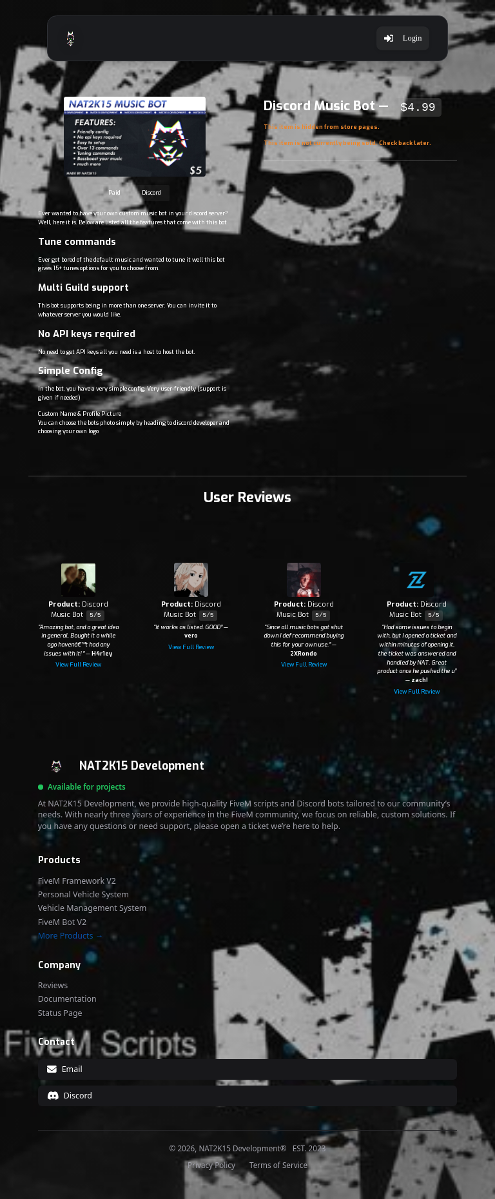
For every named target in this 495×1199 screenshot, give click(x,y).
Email (64, 1069)
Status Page (60, 1013)
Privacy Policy (211, 1165)
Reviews (53, 985)
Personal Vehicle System (83, 895)
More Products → (70, 936)
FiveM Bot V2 (62, 922)
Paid (114, 193)
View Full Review (78, 664)
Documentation (67, 999)
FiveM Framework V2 (77, 881)
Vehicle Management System (92, 908)
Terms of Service (278, 1165)
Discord (151, 193)
